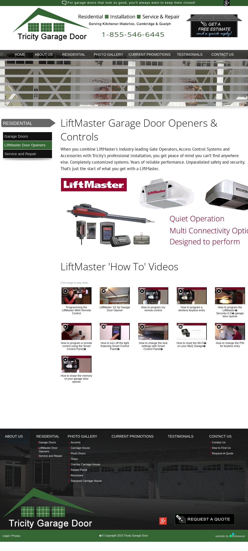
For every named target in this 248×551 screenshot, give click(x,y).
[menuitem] (20, 54)
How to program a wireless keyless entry (191, 309)
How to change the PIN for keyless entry (230, 344)
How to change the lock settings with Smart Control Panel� (153, 345)
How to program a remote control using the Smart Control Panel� (76, 345)
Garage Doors (16, 136)
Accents (75, 442)
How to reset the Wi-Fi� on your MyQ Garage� (192, 344)
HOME (20, 54)
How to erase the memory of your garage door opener (76, 378)
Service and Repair (20, 154)
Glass (74, 458)
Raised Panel (79, 469)
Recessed (77, 475)
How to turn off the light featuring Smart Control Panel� (115, 345)
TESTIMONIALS (189, 54)
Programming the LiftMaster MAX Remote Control (76, 310)
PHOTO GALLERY (108, 54)
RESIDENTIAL (73, 54)
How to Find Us (221, 447)
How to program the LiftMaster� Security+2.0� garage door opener (230, 312)
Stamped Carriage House (86, 480)
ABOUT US (43, 54)
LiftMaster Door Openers (24, 145)
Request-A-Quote (223, 453)
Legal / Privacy (11, 535)
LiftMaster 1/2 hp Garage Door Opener (115, 309)
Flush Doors (78, 453)
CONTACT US (222, 54)
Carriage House (80, 447)
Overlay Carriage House (85, 464)
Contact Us (219, 442)
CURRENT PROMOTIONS (149, 54)
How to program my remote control (153, 309)
